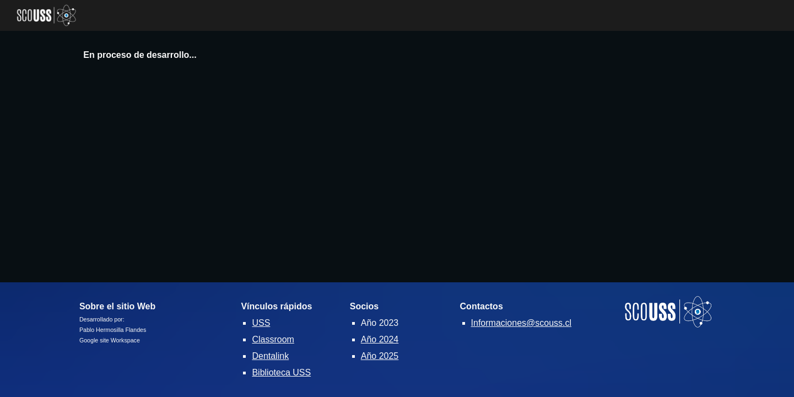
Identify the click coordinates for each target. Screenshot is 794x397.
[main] (397, 55)
